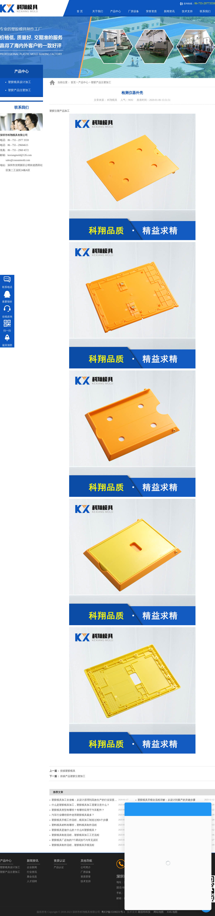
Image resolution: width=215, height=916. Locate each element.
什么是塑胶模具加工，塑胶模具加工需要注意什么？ (80, 805)
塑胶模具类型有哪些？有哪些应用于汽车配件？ (78, 810)
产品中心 (115, 11)
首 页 (80, 11)
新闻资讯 (169, 11)
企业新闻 (32, 867)
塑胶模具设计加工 (19, 82)
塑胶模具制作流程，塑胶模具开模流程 (73, 845)
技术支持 (187, 11)
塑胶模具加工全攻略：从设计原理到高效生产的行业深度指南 (85, 800)
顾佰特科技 (144, 912)
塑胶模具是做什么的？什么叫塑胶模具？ (74, 830)
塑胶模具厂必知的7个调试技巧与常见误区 (75, 840)
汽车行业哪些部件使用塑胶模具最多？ (73, 815)
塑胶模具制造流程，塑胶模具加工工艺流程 (75, 835)
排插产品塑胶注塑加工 (72, 776)
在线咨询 (7, 316)
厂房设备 (133, 11)
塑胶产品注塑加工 (19, 90)
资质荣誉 (86, 876)
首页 (73, 82)
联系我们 (205, 11)
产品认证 (59, 867)
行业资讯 (32, 872)
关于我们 (97, 11)
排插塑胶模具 (67, 771)
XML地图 (172, 912)
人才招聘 (32, 881)
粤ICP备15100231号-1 (113, 912)
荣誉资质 (151, 11)
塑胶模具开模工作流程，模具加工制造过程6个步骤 (80, 820)
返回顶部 (7, 345)
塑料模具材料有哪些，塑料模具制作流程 (74, 825)
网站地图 (159, 912)
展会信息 (32, 876)
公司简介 (86, 867)
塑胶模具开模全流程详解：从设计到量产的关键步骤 (166, 800)
